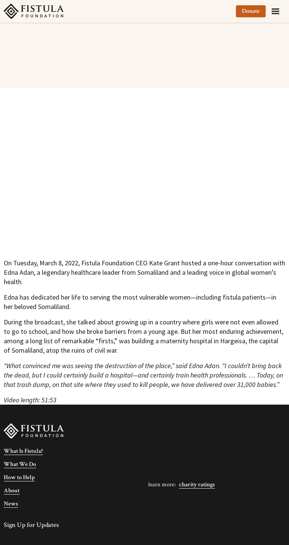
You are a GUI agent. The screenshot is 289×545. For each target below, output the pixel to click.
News (11, 504)
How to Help (19, 477)
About (12, 491)
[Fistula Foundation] (34, 430)
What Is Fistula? (23, 451)
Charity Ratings (197, 485)
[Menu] (275, 11)
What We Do (20, 464)
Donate (251, 11)
